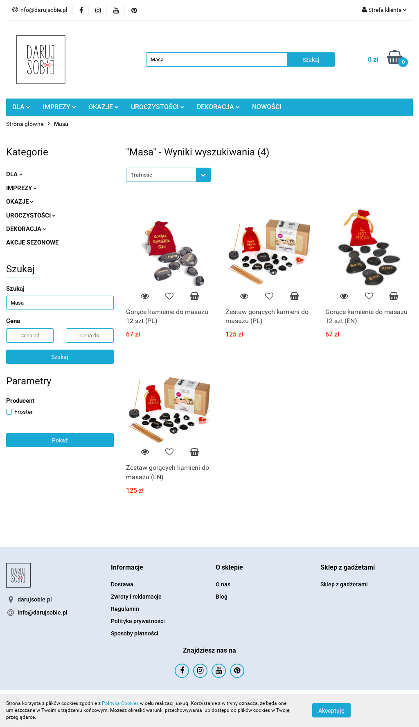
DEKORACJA (218, 107)
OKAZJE (103, 107)
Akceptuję (331, 710)
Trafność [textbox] (141, 175)
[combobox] (168, 175)
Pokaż (60, 440)
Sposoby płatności (134, 633)
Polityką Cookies (120, 703)
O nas (223, 584)
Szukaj (59, 357)
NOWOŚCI (267, 107)
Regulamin (125, 609)
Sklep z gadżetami (344, 584)
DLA (21, 107)
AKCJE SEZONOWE (32, 242)
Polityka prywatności (138, 621)
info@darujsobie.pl (43, 612)
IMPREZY (59, 107)
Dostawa (122, 584)
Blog (222, 596)
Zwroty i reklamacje (136, 596)
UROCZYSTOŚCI (158, 107)
